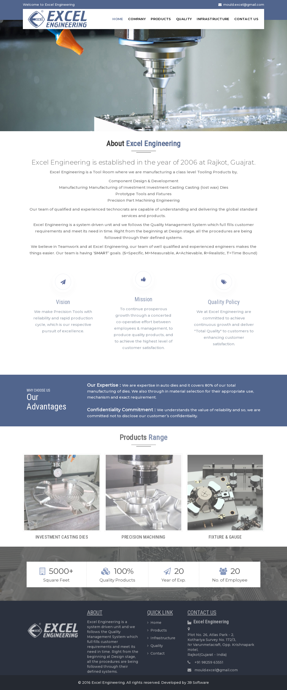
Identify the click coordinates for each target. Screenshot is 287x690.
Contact (156, 656)
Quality (184, 19)
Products (161, 19)
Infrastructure (213, 19)
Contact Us (246, 19)
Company (137, 19)
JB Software (198, 682)
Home (117, 19)
